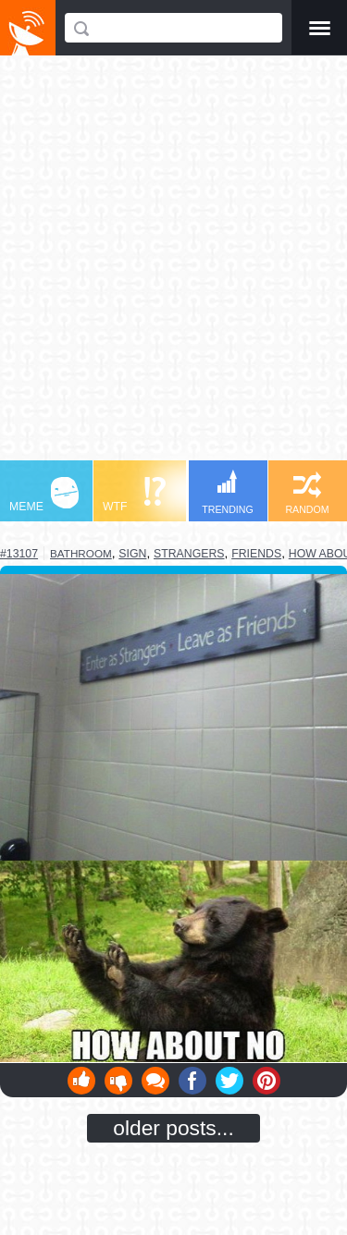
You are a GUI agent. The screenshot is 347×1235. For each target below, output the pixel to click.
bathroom (81, 553)
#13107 (19, 553)
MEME (44, 495)
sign (132, 553)
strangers (189, 553)
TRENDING (228, 492)
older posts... (173, 1128)
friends (256, 553)
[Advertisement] (173, 266)
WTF (134, 495)
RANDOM (306, 493)
